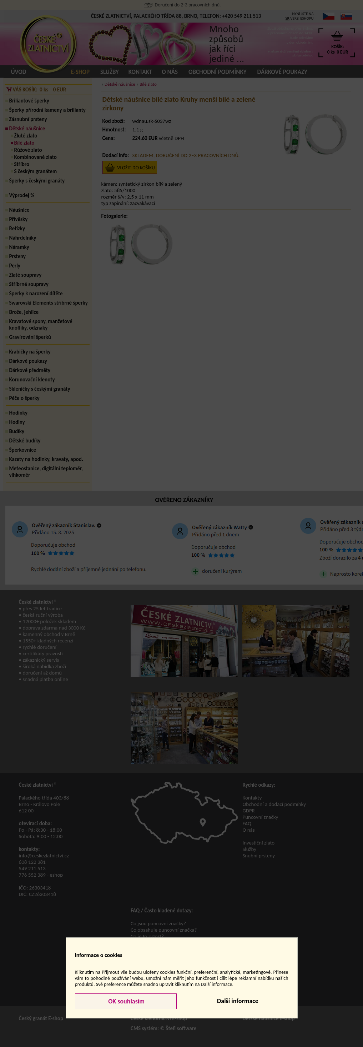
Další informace (237, 1001)
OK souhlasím (126, 1001)
